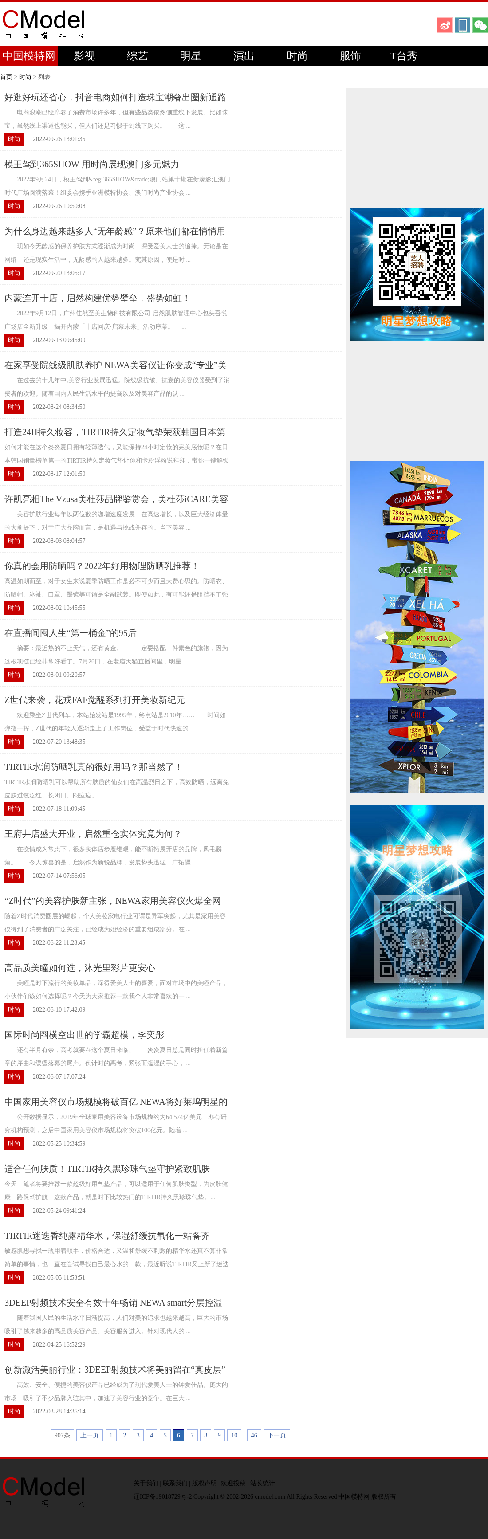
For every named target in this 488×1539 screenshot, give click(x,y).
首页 (6, 77)
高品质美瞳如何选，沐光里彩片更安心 (79, 968)
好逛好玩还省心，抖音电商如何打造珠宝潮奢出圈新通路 (115, 97)
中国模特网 (28, 56)
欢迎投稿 (233, 1483)
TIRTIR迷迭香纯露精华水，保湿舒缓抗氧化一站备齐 (107, 1236)
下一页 (277, 1435)
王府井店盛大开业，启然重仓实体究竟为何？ (93, 834)
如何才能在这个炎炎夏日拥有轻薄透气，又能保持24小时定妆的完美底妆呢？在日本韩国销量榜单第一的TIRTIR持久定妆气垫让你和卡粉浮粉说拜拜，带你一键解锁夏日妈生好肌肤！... (116, 460)
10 (234, 1435)
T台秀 (404, 56)
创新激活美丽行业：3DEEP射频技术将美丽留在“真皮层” (114, 1369)
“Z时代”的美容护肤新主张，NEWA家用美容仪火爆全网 (112, 901)
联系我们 (175, 1483)
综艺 (137, 56)
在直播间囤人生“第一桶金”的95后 (70, 633)
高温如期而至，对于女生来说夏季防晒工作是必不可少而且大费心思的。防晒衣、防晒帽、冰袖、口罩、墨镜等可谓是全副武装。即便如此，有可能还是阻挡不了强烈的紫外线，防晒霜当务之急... (116, 594)
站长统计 (262, 1483)
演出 (244, 56)
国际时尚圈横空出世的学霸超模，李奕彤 (84, 1035)
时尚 (297, 56)
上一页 (89, 1435)
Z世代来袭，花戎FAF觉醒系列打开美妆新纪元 (94, 700)
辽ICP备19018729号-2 (163, 1496)
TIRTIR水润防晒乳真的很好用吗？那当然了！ (93, 767)
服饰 (350, 56)
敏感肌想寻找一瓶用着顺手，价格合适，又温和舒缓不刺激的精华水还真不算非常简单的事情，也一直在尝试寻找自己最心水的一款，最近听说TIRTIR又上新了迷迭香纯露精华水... (116, 1264)
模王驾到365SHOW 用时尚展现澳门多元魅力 (91, 164)
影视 (84, 56)
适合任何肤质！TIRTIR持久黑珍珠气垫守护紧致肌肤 (107, 1169)
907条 (62, 1435)
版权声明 (204, 1483)
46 (254, 1435)
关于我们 (146, 1483)
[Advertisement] (417, 148)
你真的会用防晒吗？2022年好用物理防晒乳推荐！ (102, 566)
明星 (190, 56)
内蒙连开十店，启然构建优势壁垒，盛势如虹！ (97, 298)
